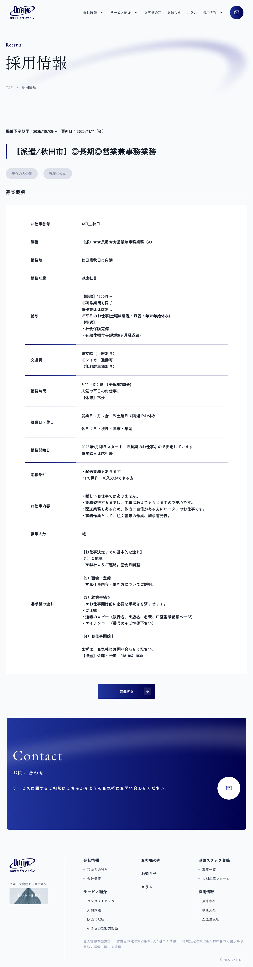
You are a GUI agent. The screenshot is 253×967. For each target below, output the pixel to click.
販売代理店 (95, 919)
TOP (9, 87)
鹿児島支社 (210, 919)
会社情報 (91, 860)
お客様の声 (153, 12)
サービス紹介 (95, 892)
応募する (126, 691)
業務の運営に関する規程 (102, 946)
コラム (192, 12)
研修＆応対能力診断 (102, 928)
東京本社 (209, 901)
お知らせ (174, 12)
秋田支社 (209, 910)
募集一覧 (209, 869)
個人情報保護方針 (97, 941)
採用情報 (206, 892)
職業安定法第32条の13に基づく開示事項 (212, 941)
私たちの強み (97, 869)
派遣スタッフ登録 (214, 860)
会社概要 (94, 878)
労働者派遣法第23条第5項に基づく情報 (146, 941)
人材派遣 (94, 910)
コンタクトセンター (102, 901)
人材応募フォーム (216, 878)
